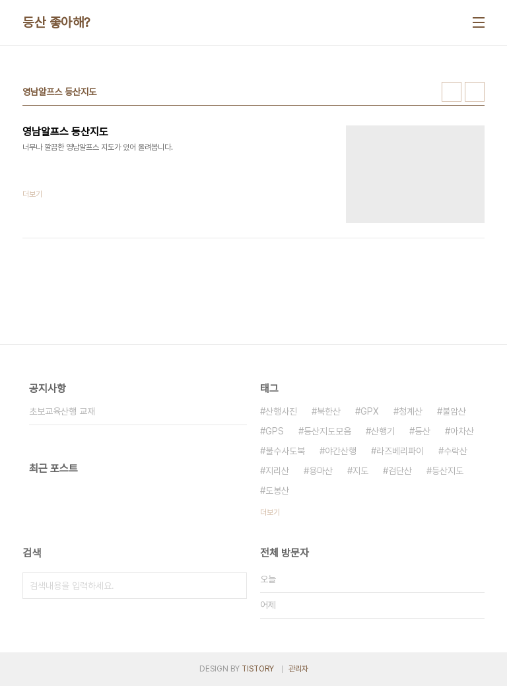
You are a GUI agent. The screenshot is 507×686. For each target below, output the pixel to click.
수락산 (455, 451)
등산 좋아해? (56, 22)
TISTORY (258, 668)
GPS (274, 431)
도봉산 (277, 490)
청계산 (410, 411)
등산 (422, 431)
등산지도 (447, 470)
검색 (233, 585)
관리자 (298, 668)
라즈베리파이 (400, 451)
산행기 (383, 431)
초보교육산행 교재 (62, 411)
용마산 (321, 470)
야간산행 (340, 451)
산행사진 (281, 411)
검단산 (400, 470)
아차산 (462, 431)
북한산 (329, 411)
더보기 (270, 512)
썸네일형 (451, 92)
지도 (360, 470)
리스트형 (475, 92)
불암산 (454, 411)
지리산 (277, 470)
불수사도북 (285, 451)
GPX (369, 411)
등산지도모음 (327, 431)
